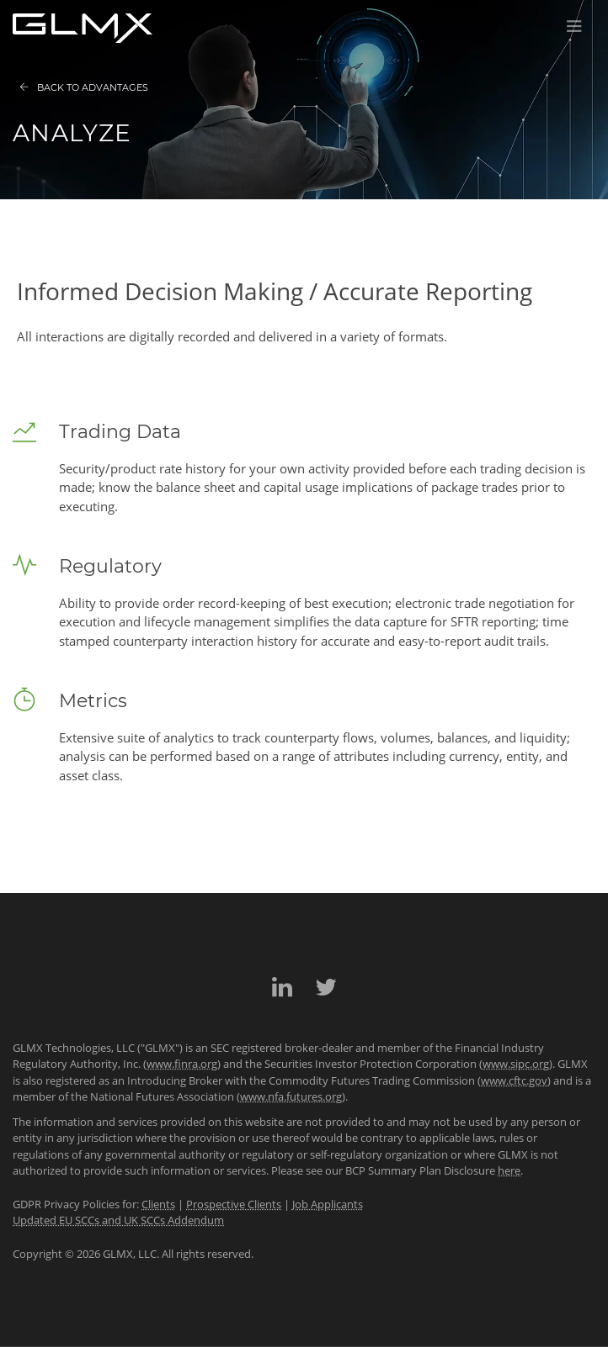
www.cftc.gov (514, 1080)
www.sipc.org (516, 1063)
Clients (158, 1204)
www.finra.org (182, 1063)
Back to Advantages (83, 87)
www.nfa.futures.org (291, 1096)
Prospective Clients (233, 1204)
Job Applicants (327, 1204)
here (509, 1170)
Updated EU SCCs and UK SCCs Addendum (118, 1220)
